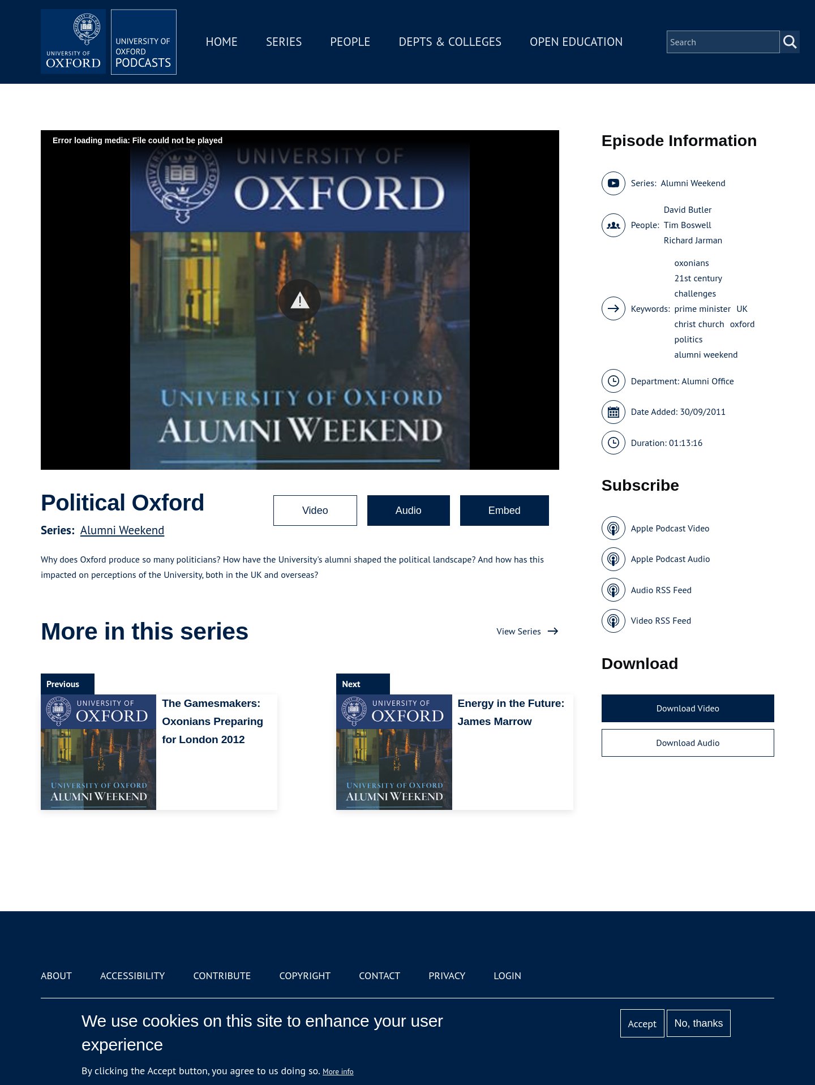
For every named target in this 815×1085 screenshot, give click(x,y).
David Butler (688, 209)
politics (689, 339)
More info (338, 1071)
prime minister (703, 308)
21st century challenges (698, 285)
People (350, 41)
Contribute (222, 975)
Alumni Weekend (122, 530)
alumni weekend (706, 354)
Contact (379, 975)
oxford (742, 323)
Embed (504, 510)
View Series (519, 631)
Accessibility (132, 975)
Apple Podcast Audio (670, 558)
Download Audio (687, 742)
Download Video (688, 708)
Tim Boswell (687, 224)
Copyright (305, 975)
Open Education (576, 41)
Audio (409, 510)
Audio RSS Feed (661, 589)
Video (315, 510)
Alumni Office (707, 381)
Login (507, 975)
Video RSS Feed (661, 620)
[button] (299, 300)
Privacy (446, 975)
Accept (642, 1023)
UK (742, 308)
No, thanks (698, 1023)
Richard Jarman (693, 240)
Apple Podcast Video (670, 528)
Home (222, 41)
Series (284, 41)
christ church (699, 323)
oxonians (692, 262)
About (56, 975)
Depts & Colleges (450, 41)
